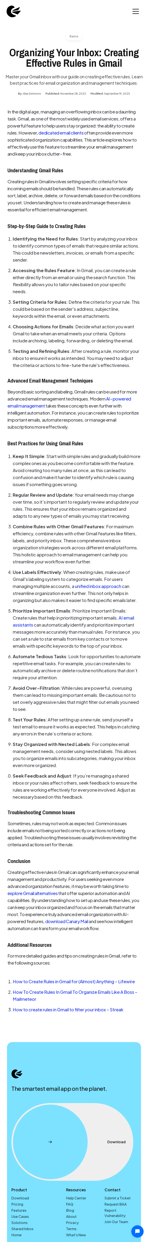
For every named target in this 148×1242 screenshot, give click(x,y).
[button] (136, 12)
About (71, 1216)
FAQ (69, 1204)
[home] (12, 11)
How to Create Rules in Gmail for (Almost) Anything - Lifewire (74, 981)
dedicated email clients (60, 132)
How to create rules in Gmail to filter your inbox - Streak (68, 1009)
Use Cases (20, 1216)
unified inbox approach (98, 586)
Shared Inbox (22, 1228)
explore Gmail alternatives (32, 893)
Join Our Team (116, 1221)
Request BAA (116, 1204)
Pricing (17, 1204)
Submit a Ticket (118, 1198)
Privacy (72, 1222)
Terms (71, 1228)
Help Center (76, 1198)
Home (16, 1235)
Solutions (19, 1222)
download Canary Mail (66, 921)
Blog (70, 1210)
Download (20, 1198)
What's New (76, 1235)
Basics (74, 36)
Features (18, 1210)
